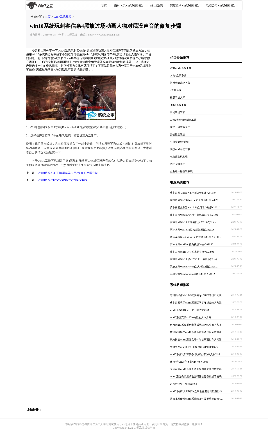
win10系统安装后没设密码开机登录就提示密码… (197, 376)
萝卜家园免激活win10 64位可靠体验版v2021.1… (196, 207)
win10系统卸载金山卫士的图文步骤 (189, 310)
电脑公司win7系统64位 (220, 5)
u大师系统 (175, 90)
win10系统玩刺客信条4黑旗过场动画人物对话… (196, 354)
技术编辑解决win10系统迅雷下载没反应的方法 (196, 332)
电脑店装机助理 (179, 156)
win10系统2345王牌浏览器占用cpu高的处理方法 (68, 172)
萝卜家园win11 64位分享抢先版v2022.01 (192, 252)
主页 (48, 16)
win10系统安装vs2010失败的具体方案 (190, 317)
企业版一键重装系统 (181, 171)
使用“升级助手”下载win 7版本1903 (189, 361)
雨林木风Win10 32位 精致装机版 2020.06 (192, 229)
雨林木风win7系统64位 (128, 5)
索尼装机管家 (177, 112)
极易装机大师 (177, 97)
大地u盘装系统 (178, 75)
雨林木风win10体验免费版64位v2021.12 (192, 244)
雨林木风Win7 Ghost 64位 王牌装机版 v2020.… (195, 200)
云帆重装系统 (177, 134)
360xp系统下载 (178, 105)
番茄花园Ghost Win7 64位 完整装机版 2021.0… (195, 237)
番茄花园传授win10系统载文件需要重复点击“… (196, 398)
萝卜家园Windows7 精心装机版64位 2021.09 (194, 215)
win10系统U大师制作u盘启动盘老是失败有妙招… (197, 391)
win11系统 (156, 5)
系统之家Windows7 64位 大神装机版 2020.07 (194, 266)
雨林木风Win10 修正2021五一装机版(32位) (193, 259)
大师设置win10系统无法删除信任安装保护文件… (197, 369)
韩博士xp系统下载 (180, 82)
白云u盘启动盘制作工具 (183, 119)
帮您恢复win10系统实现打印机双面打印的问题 (196, 339)
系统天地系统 (177, 164)
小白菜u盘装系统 (179, 142)
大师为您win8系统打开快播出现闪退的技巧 (194, 347)
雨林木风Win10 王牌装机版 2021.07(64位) (192, 222)
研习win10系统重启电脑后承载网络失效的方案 (196, 325)
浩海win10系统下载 (180, 68)
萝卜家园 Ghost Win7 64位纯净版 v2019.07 (193, 192)
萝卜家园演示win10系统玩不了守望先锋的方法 (196, 302)
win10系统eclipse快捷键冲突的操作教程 (62, 179)
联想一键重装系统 (180, 127)
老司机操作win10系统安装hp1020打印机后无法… (197, 295)
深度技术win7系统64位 (184, 5)
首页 (104, 5)
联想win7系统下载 (180, 149)
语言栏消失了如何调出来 (184, 384)
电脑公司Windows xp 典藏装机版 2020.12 (192, 274)
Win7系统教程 (62, 16)
